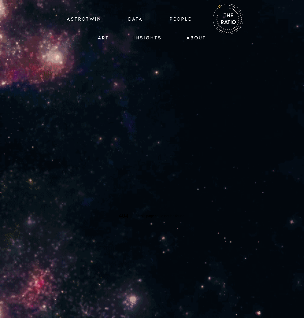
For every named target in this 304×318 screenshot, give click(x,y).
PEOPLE (181, 19)
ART (103, 38)
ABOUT (196, 38)
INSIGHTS (147, 38)
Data (135, 19)
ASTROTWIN (84, 19)
